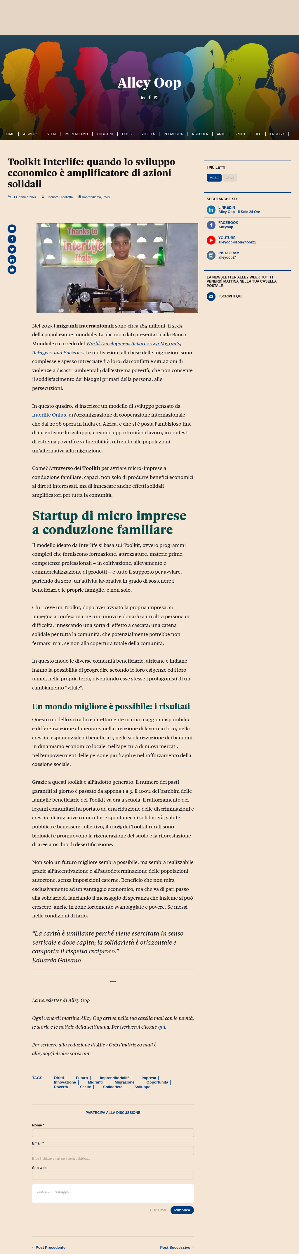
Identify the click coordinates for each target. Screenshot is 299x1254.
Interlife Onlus (49, 415)
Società (148, 134)
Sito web (39, 1168)
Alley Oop (149, 82)
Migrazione (125, 1082)
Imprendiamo (76, 134)
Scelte (85, 1087)
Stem (51, 134)
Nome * (38, 1125)
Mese (214, 178)
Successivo (177, 1247)
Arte (221, 134)
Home (9, 134)
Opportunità (157, 1082)
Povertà (61, 1087)
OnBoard (105, 134)
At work (30, 134)
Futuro (82, 1078)
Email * (38, 1143)
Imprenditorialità (115, 1078)
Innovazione (65, 1082)
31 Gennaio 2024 (22, 197)
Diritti (59, 1078)
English (277, 134)
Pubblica (182, 1210)
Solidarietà (112, 1087)
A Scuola (200, 134)
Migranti (95, 1082)
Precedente (48, 1247)
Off (258, 134)
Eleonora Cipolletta (57, 197)
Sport (240, 134)
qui (161, 1027)
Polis (126, 134)
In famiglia (173, 134)
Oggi (230, 178)
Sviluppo (142, 1087)
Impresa (149, 1078)
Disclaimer (158, 1210)
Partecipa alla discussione (113, 1113)
